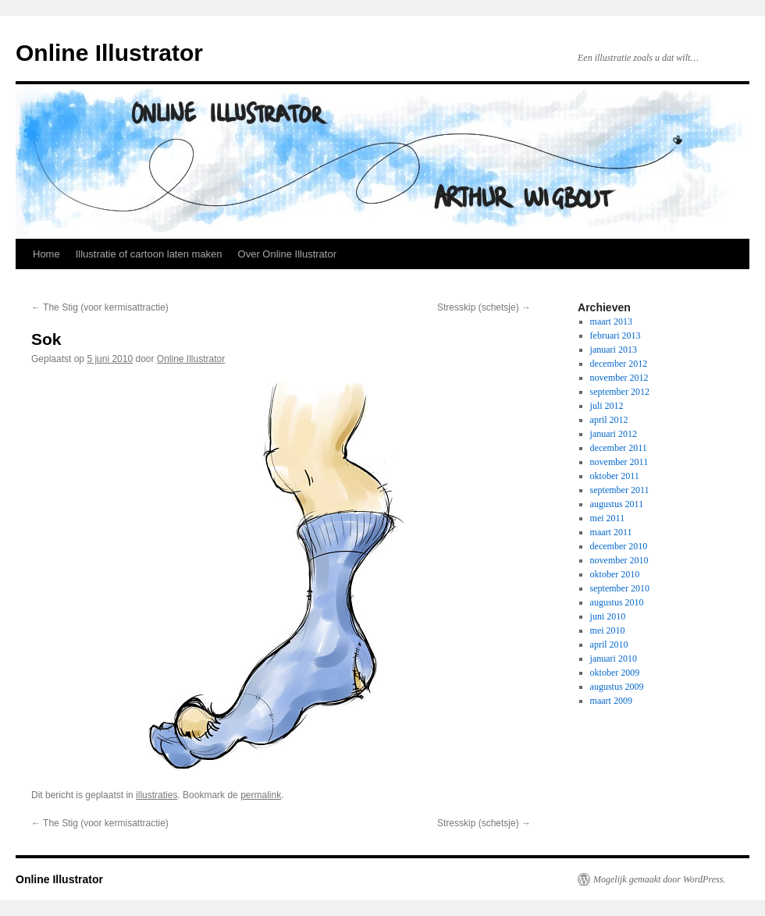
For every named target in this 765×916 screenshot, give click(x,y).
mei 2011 (607, 518)
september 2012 (619, 391)
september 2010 (619, 588)
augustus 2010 (617, 602)
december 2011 (618, 447)
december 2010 (619, 546)
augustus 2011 (617, 504)
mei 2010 (607, 630)
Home (46, 254)
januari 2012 (613, 433)
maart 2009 (611, 700)
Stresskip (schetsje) (484, 307)
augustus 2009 (617, 686)
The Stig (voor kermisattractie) (100, 307)
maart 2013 (611, 321)
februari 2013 (615, 335)
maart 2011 (611, 532)
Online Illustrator (109, 53)
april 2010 (609, 644)
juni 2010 (608, 616)
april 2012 (609, 419)
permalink (260, 795)
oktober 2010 (615, 574)
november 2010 (619, 560)
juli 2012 (607, 405)
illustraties (156, 795)
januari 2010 (613, 658)
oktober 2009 (615, 672)
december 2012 (619, 363)
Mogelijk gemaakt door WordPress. (659, 879)
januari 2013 (613, 349)
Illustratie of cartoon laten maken (149, 254)
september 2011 (619, 490)
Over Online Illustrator (287, 254)
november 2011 (619, 461)
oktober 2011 (614, 475)
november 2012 (619, 377)
